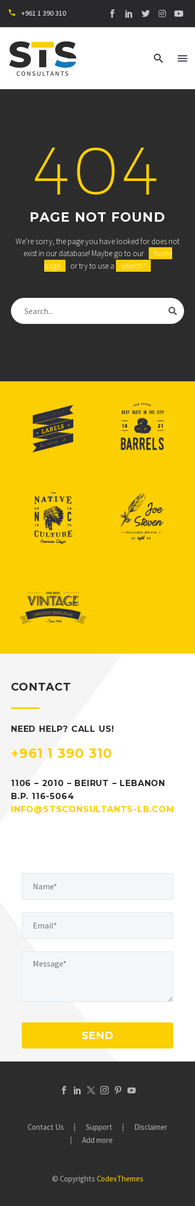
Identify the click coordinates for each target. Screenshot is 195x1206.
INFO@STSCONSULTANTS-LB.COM (93, 809)
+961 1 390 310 (62, 753)
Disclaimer (150, 1127)
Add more (97, 1140)
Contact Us (46, 1127)
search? (133, 266)
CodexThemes (120, 1179)
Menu (182, 58)
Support (99, 1127)
